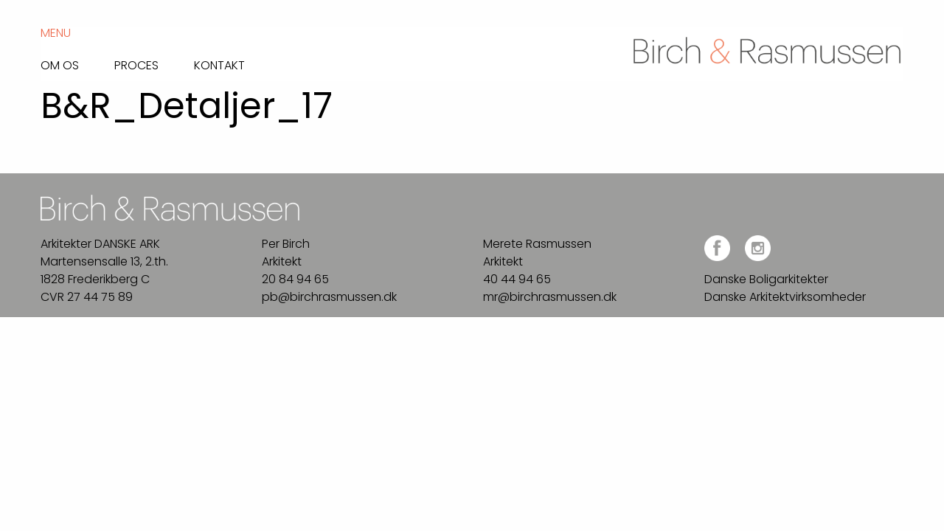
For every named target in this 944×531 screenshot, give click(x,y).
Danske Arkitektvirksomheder (785, 296)
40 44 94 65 (517, 279)
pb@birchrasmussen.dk (329, 296)
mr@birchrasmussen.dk (550, 296)
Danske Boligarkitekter (766, 279)
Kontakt (219, 64)
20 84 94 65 (295, 279)
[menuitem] (77, 62)
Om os (60, 64)
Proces (136, 64)
